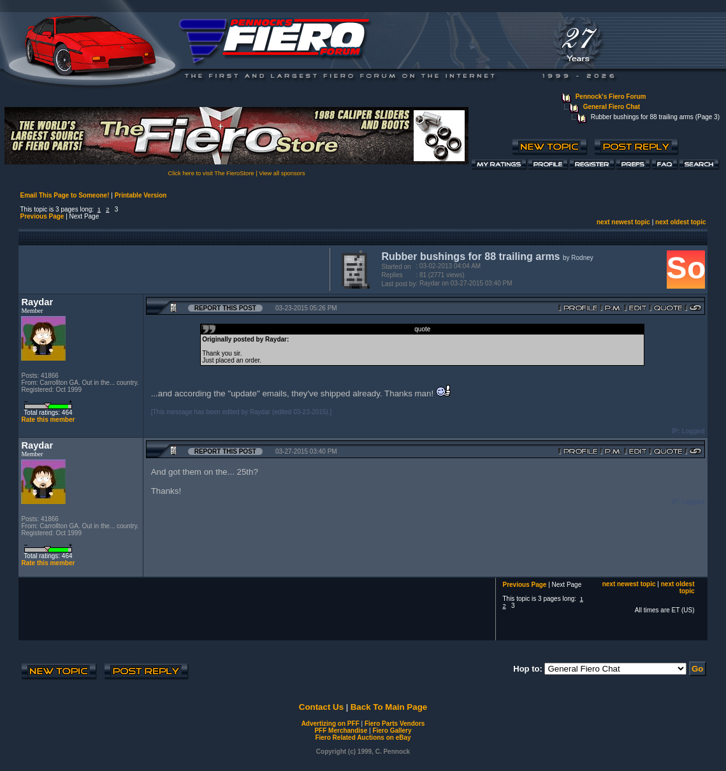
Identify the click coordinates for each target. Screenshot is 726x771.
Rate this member (48, 419)
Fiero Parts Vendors (395, 723)
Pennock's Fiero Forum (611, 96)
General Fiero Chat (611, 106)
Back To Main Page (389, 707)
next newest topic (623, 222)
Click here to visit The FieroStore (211, 173)
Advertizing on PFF (330, 723)
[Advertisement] (171, 268)
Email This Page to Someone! (64, 195)
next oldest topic (680, 222)
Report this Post (225, 308)
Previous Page (42, 216)
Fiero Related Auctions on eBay (362, 737)
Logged (692, 431)
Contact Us (321, 707)
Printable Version (141, 195)
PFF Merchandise (340, 730)
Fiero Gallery (391, 730)
